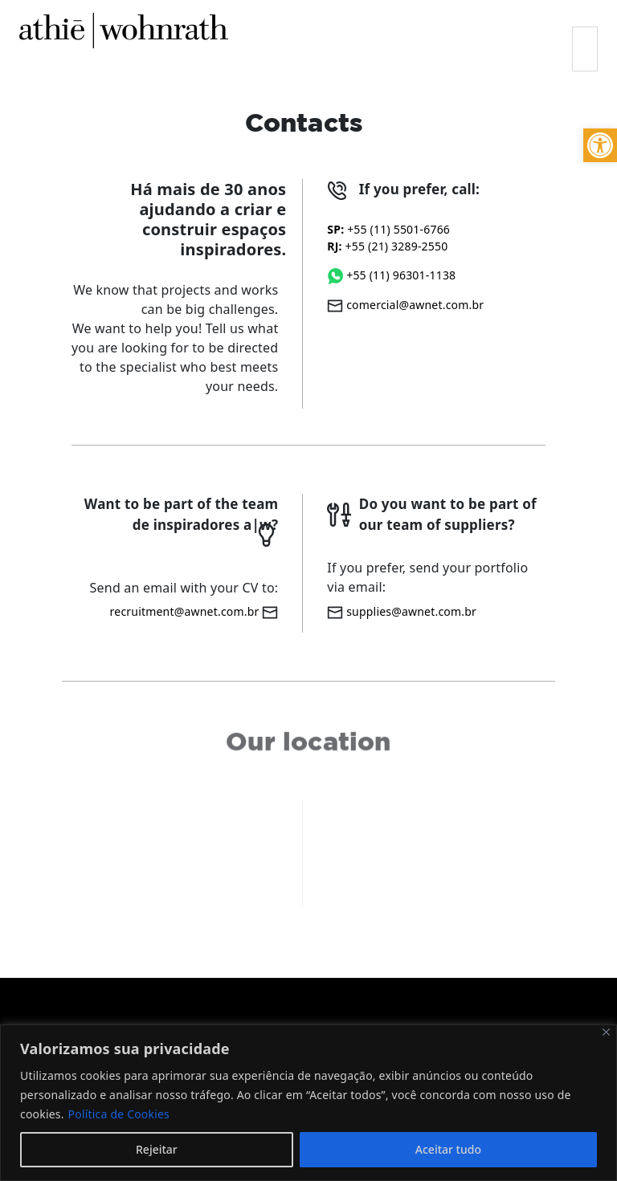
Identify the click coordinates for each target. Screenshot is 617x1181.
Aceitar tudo (448, 1149)
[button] (600, 145)
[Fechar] (606, 1032)
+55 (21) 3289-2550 (387, 246)
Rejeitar (157, 1149)
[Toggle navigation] (585, 48)
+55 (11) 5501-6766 (388, 229)
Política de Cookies (119, 1114)
